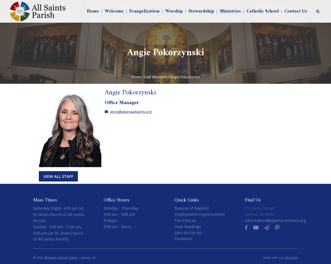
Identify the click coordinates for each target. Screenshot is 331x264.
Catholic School (263, 11)
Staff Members (155, 77)
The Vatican (185, 220)
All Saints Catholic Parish (60, 258)
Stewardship (201, 11)
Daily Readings (187, 226)
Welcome (114, 11)
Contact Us (296, 11)
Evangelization (144, 11)
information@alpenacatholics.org (275, 220)
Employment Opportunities (199, 214)
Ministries (230, 11)
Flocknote (183, 238)
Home (93, 11)
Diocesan (291, 258)
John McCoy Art (188, 232)
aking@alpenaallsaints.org (128, 111)
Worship (174, 11)
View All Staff (58, 176)
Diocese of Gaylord (191, 208)
